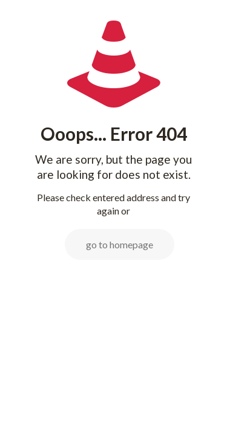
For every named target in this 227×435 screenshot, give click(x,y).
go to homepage (119, 244)
